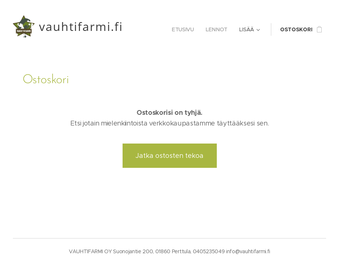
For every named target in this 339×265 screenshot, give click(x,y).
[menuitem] (185, 29)
